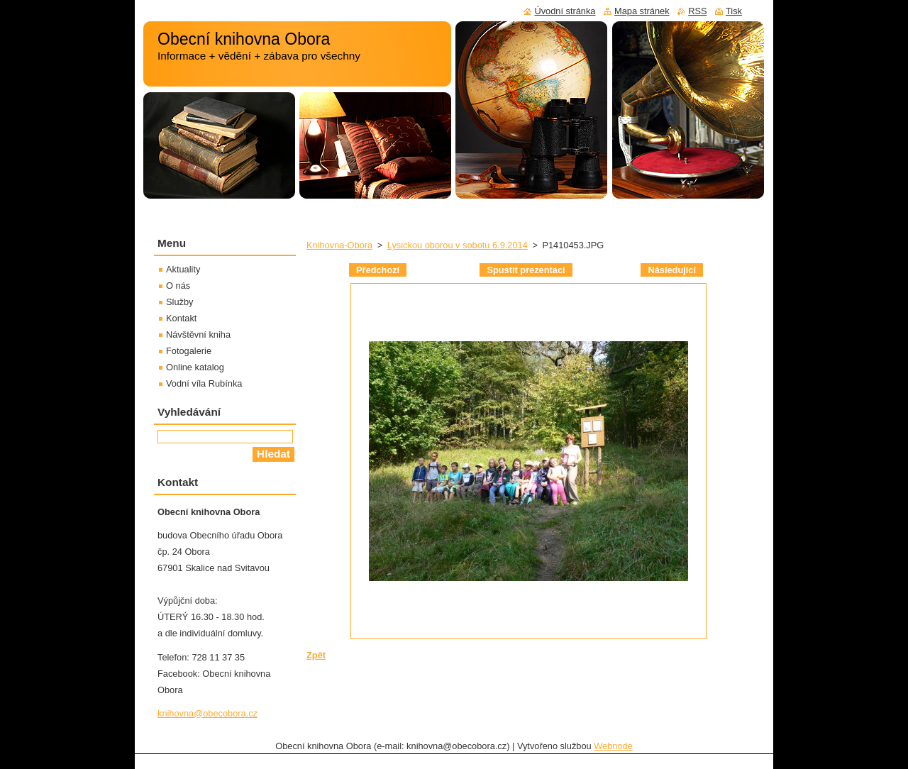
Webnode (613, 746)
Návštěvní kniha (198, 334)
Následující (672, 270)
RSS (697, 11)
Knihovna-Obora (339, 245)
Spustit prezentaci (526, 270)
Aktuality (183, 269)
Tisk (734, 11)
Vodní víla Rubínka (204, 383)
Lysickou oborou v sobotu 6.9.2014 (457, 245)
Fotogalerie (188, 350)
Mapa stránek (642, 11)
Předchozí (377, 270)
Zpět (316, 655)
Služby (179, 302)
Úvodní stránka (564, 11)
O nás (178, 285)
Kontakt (181, 318)
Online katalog (195, 367)
